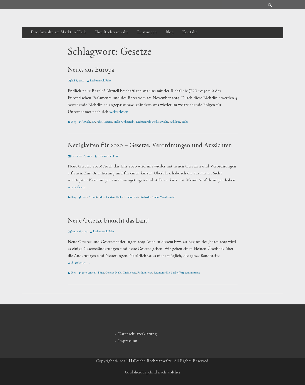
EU (93, 122)
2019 (84, 273)
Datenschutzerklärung (137, 334)
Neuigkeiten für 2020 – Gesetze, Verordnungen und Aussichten (150, 146)
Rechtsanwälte (160, 122)
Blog (169, 32)
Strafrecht (145, 197)
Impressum (127, 341)
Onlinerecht (127, 122)
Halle (117, 122)
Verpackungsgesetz (189, 273)
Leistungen (147, 32)
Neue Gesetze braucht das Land (108, 221)
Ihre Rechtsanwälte (111, 32)
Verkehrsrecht (167, 197)
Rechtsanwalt (143, 122)
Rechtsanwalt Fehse (100, 81)
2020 (84, 197)
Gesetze (108, 122)
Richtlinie (175, 122)
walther (173, 373)
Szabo (185, 122)
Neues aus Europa (91, 71)
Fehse (99, 122)
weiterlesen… (120, 112)
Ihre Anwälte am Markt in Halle (58, 32)
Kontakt (189, 32)
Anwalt (86, 122)
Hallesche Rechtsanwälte (150, 361)
